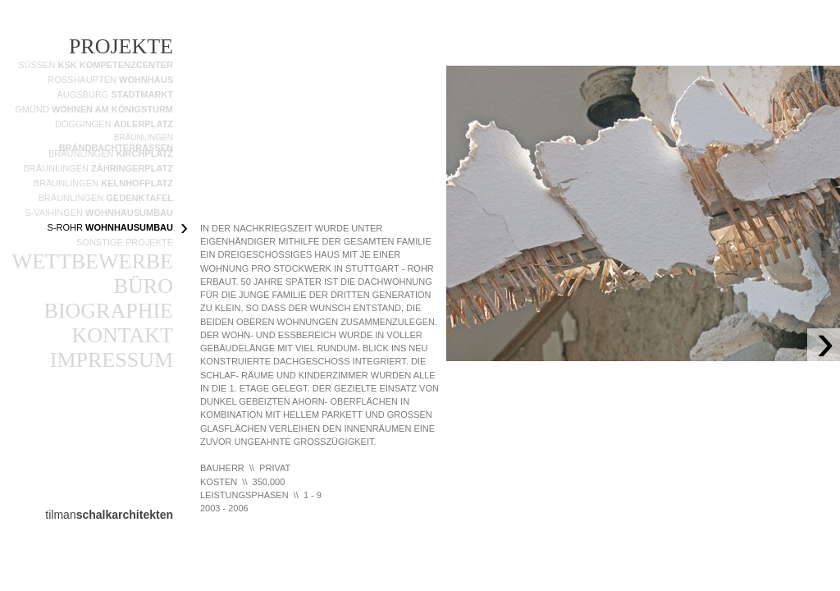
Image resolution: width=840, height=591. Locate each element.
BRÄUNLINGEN (98, 168)
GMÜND (94, 109)
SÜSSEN (95, 65)
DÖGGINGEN (114, 124)
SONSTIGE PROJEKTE (124, 242)
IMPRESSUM (111, 360)
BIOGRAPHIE (108, 311)
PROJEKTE (121, 46)
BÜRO (143, 286)
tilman (109, 514)
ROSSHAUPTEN (110, 80)
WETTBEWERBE (92, 261)
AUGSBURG (115, 94)
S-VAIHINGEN (99, 213)
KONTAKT (122, 335)
